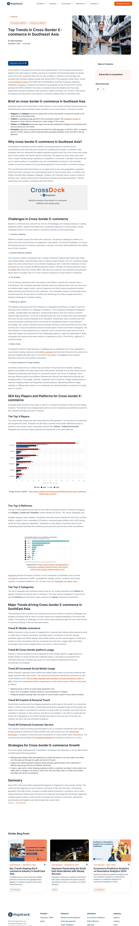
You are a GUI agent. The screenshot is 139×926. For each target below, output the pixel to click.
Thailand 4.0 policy (71, 119)
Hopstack (12, 575)
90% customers (46, 352)
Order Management (68, 921)
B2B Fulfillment (93, 921)
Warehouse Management (70, 918)
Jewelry (117, 921)
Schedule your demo (63, 581)
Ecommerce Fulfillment (96, 918)
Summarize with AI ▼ (18, 63)
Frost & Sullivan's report (18, 82)
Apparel (117, 918)
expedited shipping (44, 738)
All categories (21, 803)
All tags (11, 803)
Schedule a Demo (123, 4)
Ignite (42, 921)
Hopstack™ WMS (46, 918)
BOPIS (14, 270)
